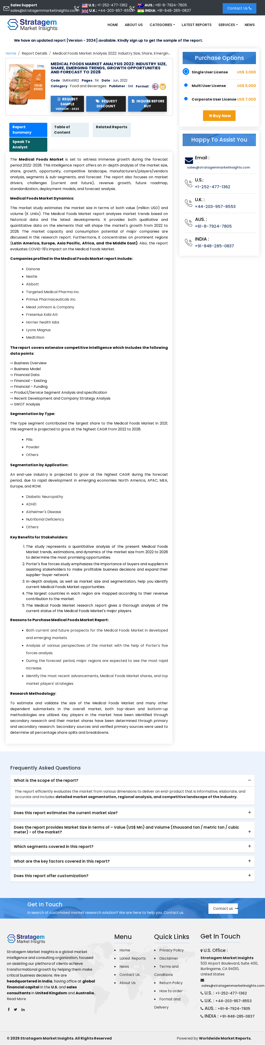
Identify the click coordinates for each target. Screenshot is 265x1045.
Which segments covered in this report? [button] (53, 847)
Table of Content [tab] (63, 130)
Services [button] (226, 24)
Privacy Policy (171, 950)
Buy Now (220, 115)
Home (112, 24)
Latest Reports (197, 24)
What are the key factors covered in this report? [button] (62, 861)
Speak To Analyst (22, 145)
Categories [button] (161, 24)
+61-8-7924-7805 (171, 5)
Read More (16, 999)
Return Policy (171, 983)
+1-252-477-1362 (112, 5)
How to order (171, 991)
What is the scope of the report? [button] (46, 780)
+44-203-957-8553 (115, 10)
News (250, 24)
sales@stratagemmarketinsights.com (44, 10)
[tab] (132, 781)
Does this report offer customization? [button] (51, 876)
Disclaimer (168, 958)
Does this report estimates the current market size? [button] (66, 813)
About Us (134, 24)
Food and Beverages (88, 86)
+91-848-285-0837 (174, 10)
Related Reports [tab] (104, 130)
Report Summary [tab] (22, 130)
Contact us (225, 908)
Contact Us (239, 8)
